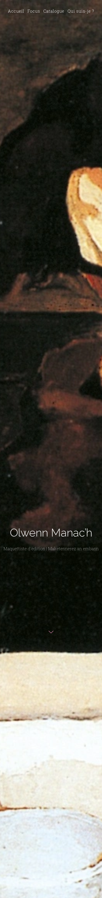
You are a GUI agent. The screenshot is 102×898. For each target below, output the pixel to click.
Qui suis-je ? (81, 11)
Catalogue (53, 11)
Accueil (16, 11)
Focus (34, 11)
